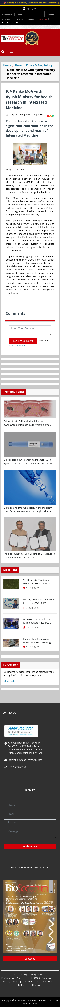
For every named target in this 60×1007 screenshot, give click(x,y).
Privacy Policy (9, 981)
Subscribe (31, 19)
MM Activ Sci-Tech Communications (37, 1000)
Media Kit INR (19, 19)
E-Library (20, 14)
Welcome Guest (7, 14)
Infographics (6, 19)
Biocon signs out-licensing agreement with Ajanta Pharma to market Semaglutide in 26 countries (28, 461)
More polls (9, 681)
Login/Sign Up (43, 19)
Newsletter (51, 14)
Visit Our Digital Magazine (27, 974)
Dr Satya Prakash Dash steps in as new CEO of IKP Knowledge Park (39, 601)
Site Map (21, 985)
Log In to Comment (23, 340)
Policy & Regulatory (39, 65)
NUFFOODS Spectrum (40, 978)
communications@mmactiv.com (25, 759)
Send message (30, 846)
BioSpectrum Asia (11, 978)
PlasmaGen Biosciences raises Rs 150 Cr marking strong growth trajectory (37, 640)
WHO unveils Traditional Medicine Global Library (36, 581)
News (18, 65)
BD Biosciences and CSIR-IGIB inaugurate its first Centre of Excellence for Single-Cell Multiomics (37, 621)
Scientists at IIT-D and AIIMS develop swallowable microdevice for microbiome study (27, 423)
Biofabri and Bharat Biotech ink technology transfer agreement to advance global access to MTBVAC (29, 509)
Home (7, 65)
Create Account (17, 345)
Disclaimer (38, 985)
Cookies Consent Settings (38, 981)
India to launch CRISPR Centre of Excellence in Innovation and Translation (29, 555)
